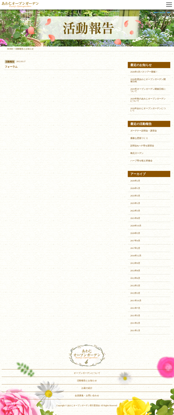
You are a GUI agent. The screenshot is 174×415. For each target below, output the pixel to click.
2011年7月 (135, 308)
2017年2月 (135, 248)
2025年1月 (135, 203)
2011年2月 (135, 323)
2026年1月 (135, 188)
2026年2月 (135, 180)
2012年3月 (135, 293)
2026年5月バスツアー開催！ (144, 71)
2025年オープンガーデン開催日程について (148, 90)
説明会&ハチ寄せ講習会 (142, 145)
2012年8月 (135, 270)
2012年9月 (135, 263)
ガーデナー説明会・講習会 (143, 130)
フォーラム (11, 66)
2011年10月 (135, 300)
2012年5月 (135, 285)
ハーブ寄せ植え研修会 (141, 160)
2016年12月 (135, 255)
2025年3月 (135, 195)
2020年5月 (135, 233)
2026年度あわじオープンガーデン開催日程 (148, 80)
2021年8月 (135, 218)
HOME (10, 49)
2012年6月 (135, 278)
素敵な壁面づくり (139, 138)
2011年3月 (135, 315)
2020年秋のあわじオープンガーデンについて (148, 99)
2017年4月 (135, 240)
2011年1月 (135, 330)
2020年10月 (135, 225)
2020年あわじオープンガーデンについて (148, 109)
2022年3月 (135, 210)
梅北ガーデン (137, 153)
